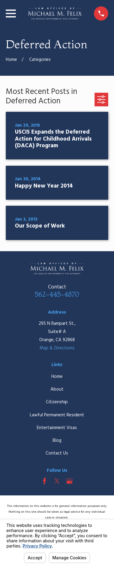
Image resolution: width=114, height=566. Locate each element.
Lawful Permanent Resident (57, 415)
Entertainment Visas (57, 427)
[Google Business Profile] (69, 481)
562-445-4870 (57, 294)
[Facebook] (44, 481)
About (57, 389)
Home (57, 376)
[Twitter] (57, 481)
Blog (57, 440)
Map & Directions (57, 348)
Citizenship (57, 402)
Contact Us (57, 453)
